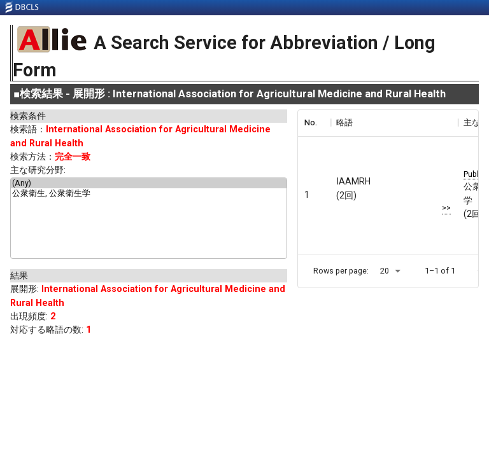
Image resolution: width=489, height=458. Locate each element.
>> (446, 207)
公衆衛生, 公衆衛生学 (149, 194)
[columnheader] (314, 122)
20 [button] (384, 270)
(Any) (149, 183)
